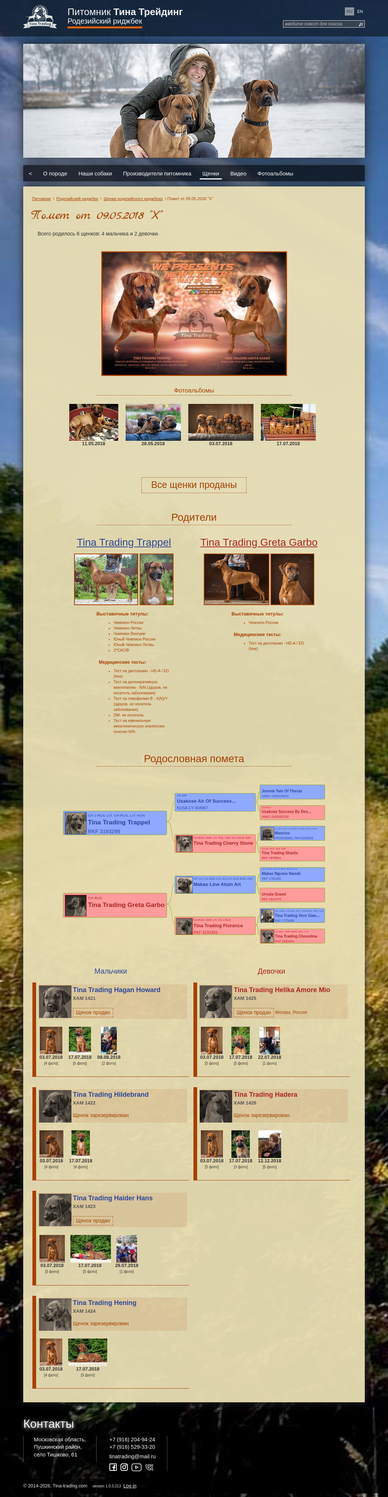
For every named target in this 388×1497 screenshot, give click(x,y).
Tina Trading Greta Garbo (259, 542)
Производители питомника (157, 173)
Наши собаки (95, 173)
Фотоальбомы (275, 173)
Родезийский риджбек (104, 21)
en (360, 11)
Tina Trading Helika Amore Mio (282, 993)
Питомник (125, 11)
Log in (129, 1489)
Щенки (210, 173)
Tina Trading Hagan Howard (117, 993)
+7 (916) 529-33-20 (132, 1451)
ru (350, 11)
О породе (55, 173)
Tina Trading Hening (105, 1306)
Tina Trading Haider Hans (113, 1201)
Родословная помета (194, 758)
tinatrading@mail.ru (132, 1460)
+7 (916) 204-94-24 (132, 1443)
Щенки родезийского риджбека (133, 198)
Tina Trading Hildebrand (111, 1098)
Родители (194, 517)
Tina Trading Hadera (265, 1098)
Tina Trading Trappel (124, 542)
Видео (238, 173)
